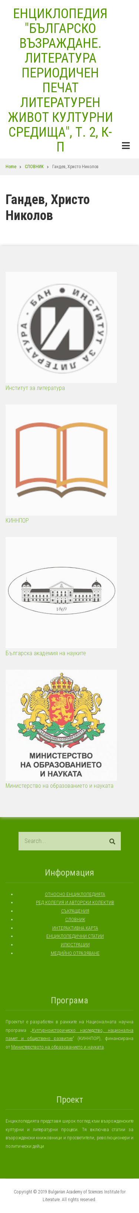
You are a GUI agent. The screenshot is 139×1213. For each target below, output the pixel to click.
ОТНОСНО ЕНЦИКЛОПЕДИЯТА (75, 894)
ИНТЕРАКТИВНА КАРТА (75, 928)
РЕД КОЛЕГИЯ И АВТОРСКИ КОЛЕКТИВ (75, 902)
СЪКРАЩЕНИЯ (75, 911)
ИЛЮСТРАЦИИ (75, 944)
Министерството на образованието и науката (57, 1047)
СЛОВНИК (75, 919)
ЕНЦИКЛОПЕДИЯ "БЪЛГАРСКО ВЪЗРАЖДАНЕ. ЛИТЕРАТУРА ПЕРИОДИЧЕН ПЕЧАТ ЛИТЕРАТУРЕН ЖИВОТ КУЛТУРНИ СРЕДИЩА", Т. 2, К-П (60, 80)
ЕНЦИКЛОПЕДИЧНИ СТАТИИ (75, 936)
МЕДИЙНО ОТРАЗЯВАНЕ (75, 953)
